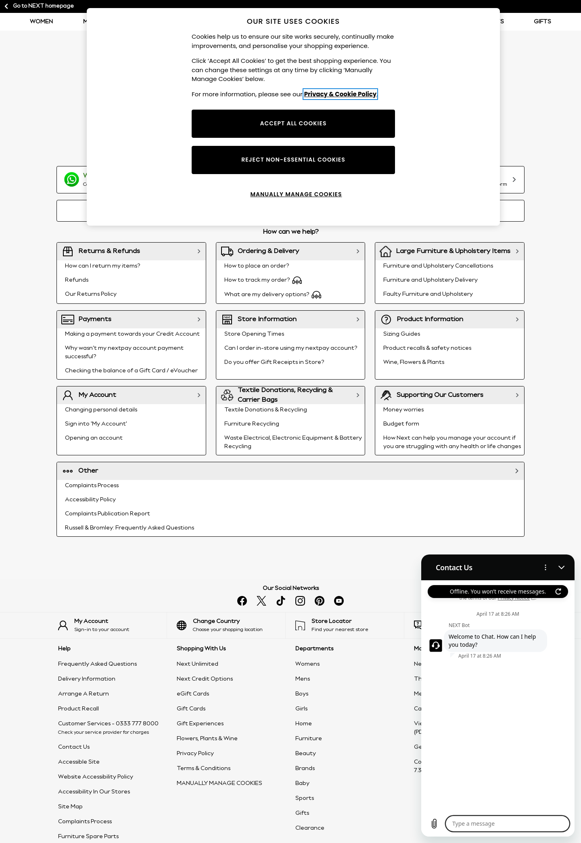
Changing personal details (101, 410)
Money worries (403, 410)
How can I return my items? (102, 266)
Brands (305, 768)
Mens (302, 679)
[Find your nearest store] (349, 625)
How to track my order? (263, 280)
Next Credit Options (205, 679)
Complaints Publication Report (107, 514)
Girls (301, 709)
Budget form (401, 424)
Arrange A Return (83, 694)
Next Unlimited (197, 664)
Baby (302, 783)
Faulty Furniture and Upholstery (428, 294)
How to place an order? (256, 266)
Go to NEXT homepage (38, 6)
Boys (301, 694)
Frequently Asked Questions (97, 664)
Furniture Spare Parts (88, 836)
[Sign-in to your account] (112, 625)
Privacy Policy (195, 753)
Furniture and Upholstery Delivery (430, 280)
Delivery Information (86, 679)
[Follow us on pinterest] (319, 601)
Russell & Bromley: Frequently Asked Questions (129, 528)
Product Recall (78, 709)
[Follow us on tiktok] (281, 601)
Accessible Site (79, 762)
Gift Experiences (200, 724)
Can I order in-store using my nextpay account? (290, 348)
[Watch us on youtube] (339, 601)
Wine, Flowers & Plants (413, 362)
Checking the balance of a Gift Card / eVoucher (131, 371)
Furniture (308, 738)
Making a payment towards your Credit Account (132, 334)
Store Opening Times (254, 334)
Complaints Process (92, 485)
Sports (304, 798)
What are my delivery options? (273, 294)
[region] (293, 117)
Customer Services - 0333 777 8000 (108, 724)
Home (303, 724)
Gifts (542, 22)
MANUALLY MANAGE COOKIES (219, 783)
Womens (307, 664)
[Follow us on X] (261, 601)
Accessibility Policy (90, 499)
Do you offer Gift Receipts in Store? (274, 362)
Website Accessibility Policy (95, 777)
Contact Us (74, 747)
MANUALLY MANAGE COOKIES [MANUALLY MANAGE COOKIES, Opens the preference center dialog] (296, 194)
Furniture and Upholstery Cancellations (438, 266)
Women (41, 22)
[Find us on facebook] (242, 601)
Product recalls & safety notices (427, 348)
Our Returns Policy (91, 294)
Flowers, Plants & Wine (207, 738)
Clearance (309, 828)
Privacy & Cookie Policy (340, 94)
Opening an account (94, 438)
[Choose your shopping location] (231, 625)
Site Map (70, 807)
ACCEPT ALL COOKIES (293, 123)
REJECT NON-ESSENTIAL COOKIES (293, 160)
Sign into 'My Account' (96, 424)
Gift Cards (191, 709)
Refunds (76, 280)
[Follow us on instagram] (300, 601)
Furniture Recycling (251, 424)
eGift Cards (193, 694)
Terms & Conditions (203, 768)
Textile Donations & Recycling (265, 410)
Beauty (305, 753)
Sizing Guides (401, 334)
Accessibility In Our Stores (94, 792)
